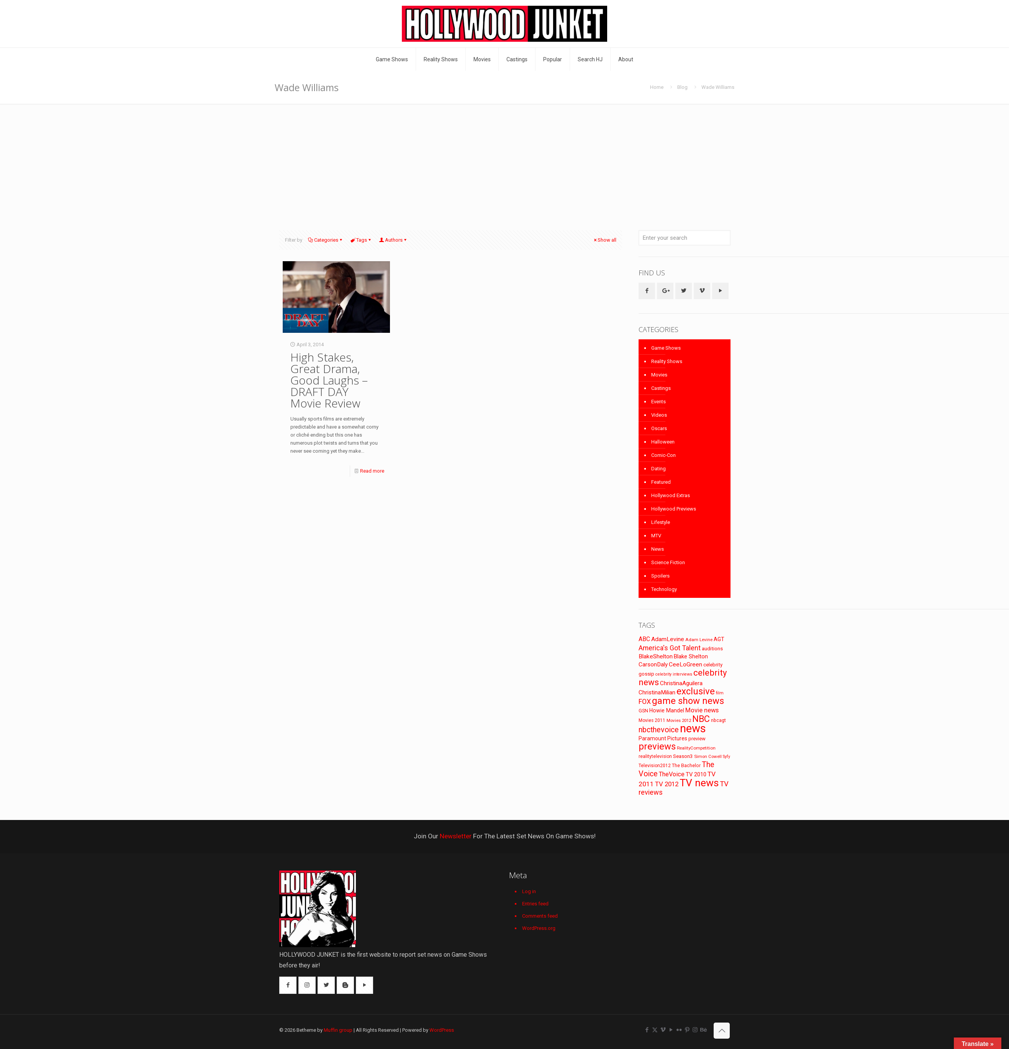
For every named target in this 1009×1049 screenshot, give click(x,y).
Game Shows (666, 348)
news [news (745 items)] (693, 728)
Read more (372, 471)
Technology (664, 589)
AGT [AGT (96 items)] (719, 639)
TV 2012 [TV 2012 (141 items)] (666, 784)
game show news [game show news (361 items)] (688, 701)
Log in (529, 891)
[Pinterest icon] (687, 1029)
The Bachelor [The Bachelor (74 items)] (686, 765)
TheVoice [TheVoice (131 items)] (672, 774)
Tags (361, 240)
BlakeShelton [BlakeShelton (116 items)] (656, 656)
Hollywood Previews (673, 509)
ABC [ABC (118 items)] (644, 639)
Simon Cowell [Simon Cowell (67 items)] (708, 756)
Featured (661, 482)
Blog (682, 87)
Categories (325, 240)
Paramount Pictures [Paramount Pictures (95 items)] (663, 738)
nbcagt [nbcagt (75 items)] (718, 720)
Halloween (663, 442)
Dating (658, 468)
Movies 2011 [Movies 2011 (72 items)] (652, 720)
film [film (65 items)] (720, 693)
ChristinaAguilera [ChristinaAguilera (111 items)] (681, 683)
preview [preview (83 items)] (697, 738)
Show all (604, 240)
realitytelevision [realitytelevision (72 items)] (655, 756)
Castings (661, 388)
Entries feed (535, 904)
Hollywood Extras (670, 495)
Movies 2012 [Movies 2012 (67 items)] (679, 720)
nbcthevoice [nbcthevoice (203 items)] (659, 729)
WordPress (441, 1030)
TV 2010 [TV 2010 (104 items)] (696, 774)
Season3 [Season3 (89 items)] (683, 756)
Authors (393, 240)
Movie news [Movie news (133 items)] (702, 710)
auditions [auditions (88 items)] (712, 648)
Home (656, 87)
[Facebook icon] (647, 1029)
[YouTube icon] (671, 1029)
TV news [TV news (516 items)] (699, 783)
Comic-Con (663, 455)
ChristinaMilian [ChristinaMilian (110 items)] (657, 692)
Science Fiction (668, 562)
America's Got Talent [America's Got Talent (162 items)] (670, 648)
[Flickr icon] (679, 1029)
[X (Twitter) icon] (655, 1029)
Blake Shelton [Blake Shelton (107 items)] (691, 656)
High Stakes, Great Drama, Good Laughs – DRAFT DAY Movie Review (329, 380)
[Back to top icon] (722, 1031)
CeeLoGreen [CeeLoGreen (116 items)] (685, 664)
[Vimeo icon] (663, 1029)
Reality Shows (666, 361)
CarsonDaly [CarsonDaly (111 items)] (653, 664)
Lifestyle (660, 522)
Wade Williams (717, 87)
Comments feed (540, 916)
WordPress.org (538, 928)
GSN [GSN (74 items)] (643, 711)
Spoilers (660, 576)
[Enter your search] (685, 237)
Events (658, 401)
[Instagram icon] (695, 1029)
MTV (656, 535)
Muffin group (338, 1030)
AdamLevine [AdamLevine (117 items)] (667, 639)
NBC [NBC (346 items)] (701, 719)
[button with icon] (647, 291)
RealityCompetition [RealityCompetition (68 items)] (696, 748)
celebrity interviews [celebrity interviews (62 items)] (673, 674)
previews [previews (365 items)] (657, 746)
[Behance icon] (703, 1029)
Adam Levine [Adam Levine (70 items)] (699, 639)
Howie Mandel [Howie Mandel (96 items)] (666, 710)
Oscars (659, 428)
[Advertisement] (504, 161)
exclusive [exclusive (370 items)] (695, 691)
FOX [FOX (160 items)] (645, 701)
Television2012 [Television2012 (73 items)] (655, 765)
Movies (659, 375)
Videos (659, 415)
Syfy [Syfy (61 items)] (726, 756)
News (657, 549)
